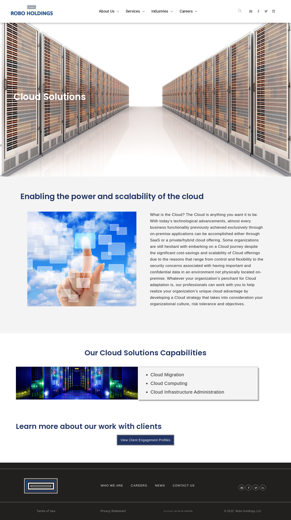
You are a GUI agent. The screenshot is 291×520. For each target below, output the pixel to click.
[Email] (241, 487)
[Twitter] (256, 487)
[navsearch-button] (240, 11)
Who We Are (112, 485)
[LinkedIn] (263, 487)
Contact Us (184, 485)
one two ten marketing (183, 511)
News (160, 485)
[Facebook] (249, 487)
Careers (139, 485)
